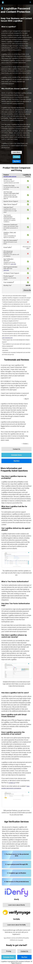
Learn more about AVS (7, 337)
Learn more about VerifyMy (16, 925)
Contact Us (16, 449)
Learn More (16, 152)
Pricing (16, 157)
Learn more (13, 264)
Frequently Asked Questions (10, 176)
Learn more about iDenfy (16, 905)
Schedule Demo (16, 455)
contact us (12, 782)
